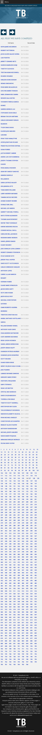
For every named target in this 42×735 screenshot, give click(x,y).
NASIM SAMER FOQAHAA (8, 436)
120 (2, 478)
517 (2, 594)
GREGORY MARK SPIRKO (8, 377)
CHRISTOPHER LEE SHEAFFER (10, 421)
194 (6, 499)
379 (27, 552)
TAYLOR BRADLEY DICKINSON (10, 410)
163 (27, 489)
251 (19, 515)
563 (6, 607)
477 (23, 580)
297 (23, 528)
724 (2, 654)
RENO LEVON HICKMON (8, 340)
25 (1, 455)
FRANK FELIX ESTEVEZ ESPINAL (10, 146)
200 (31, 499)
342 (23, 541)
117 (27, 476)
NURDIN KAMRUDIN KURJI (9, 65)
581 (6, 612)
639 (23, 628)
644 (6, 630)
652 (2, 633)
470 (31, 578)
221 (6, 507)
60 (8, 462)
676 (27, 638)
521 (19, 594)
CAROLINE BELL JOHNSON (9, 234)
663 (10, 635)
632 (31, 625)
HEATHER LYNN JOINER (8, 381)
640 (27, 628)
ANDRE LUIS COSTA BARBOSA (10, 157)
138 (36, 481)
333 (23, 538)
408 (36, 559)
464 (6, 578)
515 (31, 591)
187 (14, 496)
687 (36, 641)
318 (36, 533)
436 (2, 570)
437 (6, 570)
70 (5, 465)
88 (29, 468)
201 (36, 499)
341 (19, 541)
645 (10, 630)
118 (31, 476)
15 (5, 452)
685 (27, 641)
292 (2, 528)
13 (37, 449)
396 (23, 557)
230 (6, 510)
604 (27, 617)
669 (36, 635)
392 (6, 557)
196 (14, 499)
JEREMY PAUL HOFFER (8, 260)
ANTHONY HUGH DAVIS (8, 329)
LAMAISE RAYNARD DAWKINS (10, 373)
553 (2, 604)
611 (19, 620)
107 (23, 473)
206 (19, 502)
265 (2, 520)
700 (14, 646)
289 (27, 525)
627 (10, 625)
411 (10, 562)
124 (19, 478)
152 (19, 486)
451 (27, 573)
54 (26, 460)
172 (27, 491)
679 (2, 641)
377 (19, 552)
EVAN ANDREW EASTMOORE (9, 333)
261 (23, 517)
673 (14, 638)
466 (14, 578)
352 (27, 544)
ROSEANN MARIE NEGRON (9, 237)
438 (10, 570)
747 (23, 659)
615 (36, 620)
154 (27, 486)
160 (14, 489)
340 (14, 541)
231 (10, 510)
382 (2, 554)
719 (19, 651)
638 (19, 628)
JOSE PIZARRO (5, 370)
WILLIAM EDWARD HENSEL (9, 326)
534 (36, 596)
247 (2, 515)
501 (10, 588)
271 (27, 520)
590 (6, 615)
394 (14, 557)
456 (10, 575)
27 (8, 455)
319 (2, 536)
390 (36, 554)
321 (10, 536)
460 (27, 575)
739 (27, 656)
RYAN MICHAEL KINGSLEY (9, 417)
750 (36, 659)
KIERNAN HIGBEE (6, 282)
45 (33, 457)
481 (2, 583)
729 (23, 654)
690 (10, 643)
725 (6, 654)
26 (5, 455)
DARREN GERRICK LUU (8, 109)
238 (2, 512)
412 (14, 562)
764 (19, 664)
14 (1, 452)
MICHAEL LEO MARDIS (8, 208)
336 (36, 538)
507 (36, 588)
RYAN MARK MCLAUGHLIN (9, 87)
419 (6, 565)
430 (14, 567)
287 (19, 525)
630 (23, 625)
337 (2, 541)
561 (36, 604)
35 (36, 455)
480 (36, 580)
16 (8, 452)
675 (23, 638)
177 (10, 494)
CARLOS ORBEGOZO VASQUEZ (10, 267)
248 (6, 515)
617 (6, 622)
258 (10, 517)
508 (2, 591)
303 (10, 531)
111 (2, 476)
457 (14, 575)
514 (27, 591)
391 (2, 557)
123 (14, 478)
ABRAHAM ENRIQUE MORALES (10, 439)
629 (19, 625)
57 (36, 460)
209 (31, 502)
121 (6, 478)
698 (6, 646)
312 (10, 533)
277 (14, 523)
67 (33, 462)
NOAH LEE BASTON (7, 388)
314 (19, 533)
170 (19, 491)
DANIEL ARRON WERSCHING (9, 344)
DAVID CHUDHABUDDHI (8, 395)
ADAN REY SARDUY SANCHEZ (10, 171)
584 (19, 612)
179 (19, 494)
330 (10, 538)
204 (10, 502)
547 (14, 601)
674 (19, 638)
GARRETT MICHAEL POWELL (10, 212)
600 (10, 617)
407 (31, 559)
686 (31, 641)
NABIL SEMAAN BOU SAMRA (9, 94)
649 (27, 630)
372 (36, 549)
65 (26, 462)
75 (22, 465)
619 (14, 622)
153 (23, 486)
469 (27, 578)
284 (6, 525)
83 (12, 468)
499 (2, 588)
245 (31, 512)
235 (27, 510)
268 (14, 520)
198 (23, 499)
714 (36, 649)
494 (19, 586)
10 (26, 449)
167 (6, 491)
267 (10, 520)
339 (10, 541)
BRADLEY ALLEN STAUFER (9, 425)
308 (31, 531)
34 (33, 455)
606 (36, 617)
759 (36, 662)
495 (23, 586)
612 (23, 620)
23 (33, 452)
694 (27, 643)
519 (10, 594)
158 (6, 489)
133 (14, 481)
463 (2, 578)
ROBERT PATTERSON (7, 50)
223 (14, 507)
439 (14, 570)
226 (27, 507)
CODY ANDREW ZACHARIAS (9, 337)
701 (19, 646)
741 (36, 656)
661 (2, 635)
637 (14, 628)
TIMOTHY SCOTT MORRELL (9, 403)
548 (19, 601)
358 (14, 546)
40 (15, 457)
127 (30, 478)
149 (6, 486)
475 (14, 580)
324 (23, 536)
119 (36, 476)
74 (19, 465)
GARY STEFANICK (6, 384)
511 (14, 591)
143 (19, 483)
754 (14, 662)
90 (36, 468)
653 (6, 633)
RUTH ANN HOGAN (7, 293)
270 (23, 520)
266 (6, 520)
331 (14, 538)
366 (10, 549)
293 (6, 528)
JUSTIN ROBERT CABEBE (8, 153)
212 (6, 504)
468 (23, 578)
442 (27, 570)
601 (14, 617)
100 (33, 470)
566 (19, 607)
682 (14, 641)
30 (19, 455)
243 (23, 512)
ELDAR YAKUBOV (6, 245)
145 (27, 483)
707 (6, 649)
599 (6, 617)
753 (10, 662)
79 (36, 465)
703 (27, 646)
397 (27, 557)
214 (14, 504)
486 (23, 583)
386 (19, 554)
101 (38, 470)
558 (23, 604)
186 (10, 496)
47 (1, 460)
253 (27, 515)
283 (2, 525)
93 (8, 470)
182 (31, 494)
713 (31, 649)
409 (2, 562)
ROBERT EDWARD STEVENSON (10, 252)
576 (23, 609)
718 (14, 651)
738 (23, 656)
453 (36, 573)
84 (15, 468)
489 (36, 583)
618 (10, 622)
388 (27, 554)
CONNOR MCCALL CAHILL (9, 230)
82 (8, 468)
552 (36, 601)
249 (10, 515)
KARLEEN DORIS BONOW (8, 80)
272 (31, 520)
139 (2, 483)
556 (14, 604)
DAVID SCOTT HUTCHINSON (10, 263)
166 (2, 491)
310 (2, 533)
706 (2, 649)
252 (23, 515)
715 (2, 651)
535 (2, 599)
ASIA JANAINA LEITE (7, 186)
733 (2, 656)
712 (27, 649)
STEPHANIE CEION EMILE (9, 113)
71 (8, 465)
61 (12, 462)
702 (23, 646)
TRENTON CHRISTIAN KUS (9, 315)
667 (27, 635)
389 (31, 554)
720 (23, 651)
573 (10, 609)
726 (10, 654)
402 (10, 559)
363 (36, 546)
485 (19, 583)
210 (36, 502)
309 (36, 531)
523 (27, 594)
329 (6, 538)
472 (2, 580)
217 (27, 504)
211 (2, 504)
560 (31, 604)
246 (36, 512)
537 (10, 599)
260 (19, 517)
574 (14, 609)
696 (36, 643)
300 (36, 528)
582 (10, 612)
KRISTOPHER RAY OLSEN (9, 406)
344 (31, 541)
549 (23, 601)
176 (6, 494)
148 (2, 486)
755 (19, 662)
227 (31, 507)
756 (23, 662)
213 (10, 504)
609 (10, 620)
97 (22, 470)
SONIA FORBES (5, 149)
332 (19, 538)
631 (27, 625)
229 (2, 510)
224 (19, 507)
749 (31, 659)
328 (2, 538)
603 (23, 617)
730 (27, 654)
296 (19, 528)
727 (14, 654)
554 (6, 604)
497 (31, 586)
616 (2, 622)
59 (5, 462)
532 (27, 596)
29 (15, 455)
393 (10, 557)
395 (19, 557)
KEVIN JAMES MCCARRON (8, 47)
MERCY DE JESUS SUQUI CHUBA (10, 366)
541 (27, 599)
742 (2, 659)
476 (19, 580)
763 (14, 664)
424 (27, 565)
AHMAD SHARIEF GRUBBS (9, 201)
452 (31, 573)
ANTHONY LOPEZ (6, 271)
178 (14, 494)
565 (14, 607)
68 (36, 462)
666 (23, 635)
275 (6, 523)
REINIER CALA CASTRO (8, 98)
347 (6, 544)
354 (36, 544)
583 (14, 612)
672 (10, 638)
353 (31, 544)
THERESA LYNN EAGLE (8, 399)
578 (31, 609)
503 (19, 588)
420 (10, 565)
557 (19, 604)
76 (26, 465)
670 (2, 638)
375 (10, 552)
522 (23, 594)
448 (14, 573)
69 (1, 465)
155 (31, 486)
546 (10, 601)
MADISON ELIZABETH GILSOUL (10, 414)
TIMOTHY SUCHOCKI (7, 69)
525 (36, 594)
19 (19, 452)
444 (36, 570)
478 (27, 580)
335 (31, 538)
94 (12, 470)
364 (2, 549)
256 (2, 517)
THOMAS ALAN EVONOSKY (9, 219)
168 (10, 491)
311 (6, 533)
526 (2, 596)
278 (19, 523)
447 (10, 573)
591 (10, 615)
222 (10, 507)
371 (31, 549)
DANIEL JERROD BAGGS (8, 241)
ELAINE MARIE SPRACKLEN (9, 285)
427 (2, 567)
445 (2, 573)
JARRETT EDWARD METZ (8, 61)
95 (15, 470)
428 (6, 567)
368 (19, 549)
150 (10, 486)
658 (27, 633)
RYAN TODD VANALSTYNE (9, 138)
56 (33, 460)
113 (10, 476)
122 (10, 478)
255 (36, 515)
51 (15, 460)
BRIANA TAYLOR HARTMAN (9, 116)
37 (5, 457)
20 (22, 452)
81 (5, 468)
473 (6, 580)
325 (27, 536)
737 (19, 656)
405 (23, 559)
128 (34, 478)
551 (31, 601)
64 (22, 462)
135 (23, 481)
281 (31, 523)
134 (19, 481)
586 (27, 612)
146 (31, 483)
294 (10, 528)
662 (6, 635)
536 (6, 599)
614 (31, 620)
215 (19, 504)
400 (2, 559)
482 (6, 583)
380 (31, 552)
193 (2, 499)
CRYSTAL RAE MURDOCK (8, 392)
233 (19, 510)
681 (10, 641)
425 (31, 565)
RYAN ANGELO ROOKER (8, 168)
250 (14, 515)
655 (14, 633)
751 (2, 662)
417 (36, 562)
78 (33, 465)
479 (31, 580)
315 (23, 533)
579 (36, 609)
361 (27, 546)
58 (1, 462)
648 (23, 630)
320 (6, 536)
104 (10, 473)
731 (31, 654)
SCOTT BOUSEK (6, 359)
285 (10, 525)
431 (19, 567)
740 (31, 656)
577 (27, 609)
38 (8, 457)
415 (27, 562)
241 (14, 512)
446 (6, 573)
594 (23, 615)
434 (31, 567)
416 (31, 562)
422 (19, 565)
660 (36, 633)
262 (27, 517)
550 (27, 601)
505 (27, 588)
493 (14, 586)
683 (19, 641)
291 (36, 525)
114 (14, 476)
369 (23, 549)
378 (23, 552)
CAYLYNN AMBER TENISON (9, 91)
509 (6, 591)
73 (15, 465)
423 (23, 565)
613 (27, 620)
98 (26, 470)
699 (10, 646)
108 (27, 473)
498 (36, 586)
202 (2, 502)
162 (23, 489)
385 (14, 554)
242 (19, 512)
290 (31, 525)
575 (19, 609)
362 (31, 546)
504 (23, 588)
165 (36, 489)
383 (6, 554)
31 (22, 455)
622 (27, 622)
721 (27, 651)
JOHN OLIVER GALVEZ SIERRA (10, 54)
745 (14, 659)
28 (12, 455)
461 (31, 575)
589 (2, 615)
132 (10, 481)
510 (10, 591)
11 (30, 449)
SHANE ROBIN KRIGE (7, 362)
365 (6, 549)
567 (23, 607)
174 (36, 491)
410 (6, 562)
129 (38, 478)
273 (36, 520)
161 (19, 489)
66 (29, 462)
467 (19, 578)
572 (6, 609)
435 (36, 567)
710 (19, 649)
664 (14, 635)
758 (31, 662)
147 (36, 483)
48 (5, 460)
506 (31, 588)
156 (36, 486)
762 (10, 664)
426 (36, 565)
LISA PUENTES (5, 58)
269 (19, 520)
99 (29, 470)
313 (14, 533)
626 (6, 625)
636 (10, 628)
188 (19, 496)
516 (36, 591)
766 (27, 664)
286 (14, 525)
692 (19, 643)
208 (27, 502)
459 (23, 575)
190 (27, 496)
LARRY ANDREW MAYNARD (9, 193)
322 (14, 536)
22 (29, 452)
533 (31, 596)
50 (12, 460)
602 (19, 617)
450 (23, 573)
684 (23, 641)
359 (19, 546)
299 (31, 528)
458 (19, 575)
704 (31, 646)
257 (6, 517)
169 (14, 491)
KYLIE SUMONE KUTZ (7, 256)
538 (14, 599)
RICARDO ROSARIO (7, 76)
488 (31, 583)
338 (6, 541)
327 (36, 536)
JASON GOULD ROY (7, 296)
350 (19, 544)
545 (6, 601)
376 (14, 552)
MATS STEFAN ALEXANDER (9, 215)
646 (14, 630)
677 (31, 638)
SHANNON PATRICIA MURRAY (10, 351)
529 (14, 596)
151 (14, 486)
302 (6, 531)
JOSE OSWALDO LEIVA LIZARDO (10, 248)
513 (23, 591)
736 (14, 656)
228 (36, 507)
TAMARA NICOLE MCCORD (9, 197)
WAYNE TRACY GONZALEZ (9, 223)
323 (19, 536)
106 (19, 473)
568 (27, 607)
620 (19, 622)
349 (14, 544)
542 (31, 599)
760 (2, 664)
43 (26, 457)
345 (36, 541)
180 (23, 494)
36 (1, 457)
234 (23, 510)
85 (19, 468)
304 (14, 531)
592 (14, 615)
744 (10, 659)
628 (14, 625)
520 (14, 594)
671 (6, 638)
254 (31, 515)
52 (19, 460)
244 (27, 512)
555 (10, 604)
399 (36, 557)
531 (23, 596)
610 (14, 620)
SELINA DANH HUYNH (7, 443)
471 (36, 578)
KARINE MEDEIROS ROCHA (9, 226)
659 (31, 633)
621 (23, 622)
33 (29, 455)
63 (19, 462)
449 (19, 573)
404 (19, 559)
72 (12, 465)
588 (36, 612)
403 (14, 559)
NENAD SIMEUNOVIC (7, 83)
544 (2, 601)
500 (6, 588)
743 (6, 659)
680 (6, 641)
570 (36, 607)
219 (36, 504)
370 (27, 549)
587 (31, 612)
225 (23, 507)
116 (23, 476)
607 (2, 620)
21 (26, 452)
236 (31, 510)
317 (31, 533)
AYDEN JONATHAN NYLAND (9, 142)
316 (27, 533)
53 (22, 460)
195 (10, 499)
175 (2, 494)
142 (14, 483)
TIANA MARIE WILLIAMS (8, 190)
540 (23, 599)
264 (36, 517)
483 (10, 583)
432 (23, 567)
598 (2, 617)
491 (6, 586)
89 (33, 468)
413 (19, 562)
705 (36, 646)
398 (31, 557)
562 (2, 607)
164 (31, 489)
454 (2, 575)
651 (36, 630)
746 (19, 659)
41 (19, 457)
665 (19, 635)
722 (31, 651)
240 (10, 512)
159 (10, 489)
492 (10, 586)
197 (19, 499)
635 (6, 628)
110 (36, 473)
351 (23, 544)
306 (23, 531)
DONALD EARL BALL (7, 204)
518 (6, 594)
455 (6, 575)
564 (10, 607)
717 (10, 651)
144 (23, 483)
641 (31, 628)
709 (14, 649)
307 (27, 531)
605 (31, 617)
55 (29, 460)
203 (6, 502)
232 (14, 510)
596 (31, 615)
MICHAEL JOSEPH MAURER (9, 432)
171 (23, 491)
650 (31, 630)
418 (2, 565)
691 (14, 643)
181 (27, 494)
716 (6, 651)
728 (19, 654)
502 (14, 588)
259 (14, 517)
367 (14, 549)
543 (36, 599)
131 (6, 481)
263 (31, 517)
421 (14, 565)
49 (8, 460)
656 (19, 633)
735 (10, 656)
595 (27, 615)
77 (29, 465)
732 (36, 654)
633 (36, 625)
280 (27, 523)
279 (23, 523)
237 (36, 510)
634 (2, 628)
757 (27, 662)
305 (19, 531)
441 (23, 570)
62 (15, 462)
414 (23, 562)
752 (6, 662)
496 (27, 586)
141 (10, 483)
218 (31, 504)
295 (14, 528)
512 (19, 591)
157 (2, 489)
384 (10, 554)
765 (23, 664)
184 (2, 496)
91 (1, 470)
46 (36, 457)
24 (36, 452)
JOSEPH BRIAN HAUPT (8, 348)
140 (6, 483)
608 (6, 620)
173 (31, 491)
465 (10, 578)
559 (27, 604)
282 (36, 523)
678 (36, 638)
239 (6, 512)
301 (2, 531)
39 (12, 457)
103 (6, 473)
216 (23, 504)
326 (31, 536)
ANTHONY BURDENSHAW (9, 428)
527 (6, 596)
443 (31, 570)
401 (6, 559)
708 (10, 649)
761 (6, 664)
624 (36, 622)
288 (23, 525)
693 (23, 643)
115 (19, 476)
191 (31, 496)
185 (6, 496)
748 (27, 659)
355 (2, 546)
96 (19, 470)
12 (34, 449)
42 (22, 457)
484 (14, 583)
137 (31, 481)
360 (23, 546)
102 (2, 473)
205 (14, 502)
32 (26, 455)
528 (10, 596)
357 (10, 546)
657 (23, 633)
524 (31, 594)
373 (2, 552)
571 (2, 609)
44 (29, 457)
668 (31, 635)
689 (6, 643)
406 (27, 559)
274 (2, 523)
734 (6, 656)
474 (10, 580)
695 (31, 643)
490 (2, 586)
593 (19, 615)
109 (31, 473)
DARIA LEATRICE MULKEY (9, 182)
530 (19, 596)
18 (15, 452)
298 (27, 528)
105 (14, 473)
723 (36, 651)
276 (10, 523)
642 (36, 628)
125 (23, 478)
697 (2, 646)
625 (2, 625)
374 (6, 552)
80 (1, 468)
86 (22, 468)
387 (23, 554)
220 (2, 507)
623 (31, 622)
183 (36, 494)
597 (36, 615)
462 (36, 575)
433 (27, 567)
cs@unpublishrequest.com (24, 715)
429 (10, 567)
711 (23, 649)
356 (6, 546)
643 (2, 630)
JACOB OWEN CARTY (7, 289)
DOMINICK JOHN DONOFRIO (10, 355)
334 (27, 538)
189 (23, 496)
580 (2, 612)
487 (27, 583)
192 (36, 496)
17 (12, 452)
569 (31, 607)
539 (19, 599)
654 (10, 633)
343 (27, 541)
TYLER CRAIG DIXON (7, 127)
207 (23, 502)
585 (23, 612)
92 (5, 470)
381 (36, 552)
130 (2, 481)
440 (19, 570)
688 (2, 643)
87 (26, 468)
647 (19, 630)
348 (10, 544)
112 (6, 476)
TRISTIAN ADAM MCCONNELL (10, 72)
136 (27, 481)
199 (27, 499)
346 (2, 544)
